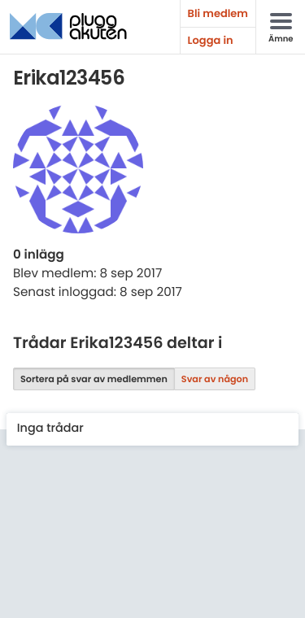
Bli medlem (218, 13)
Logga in (210, 40)
